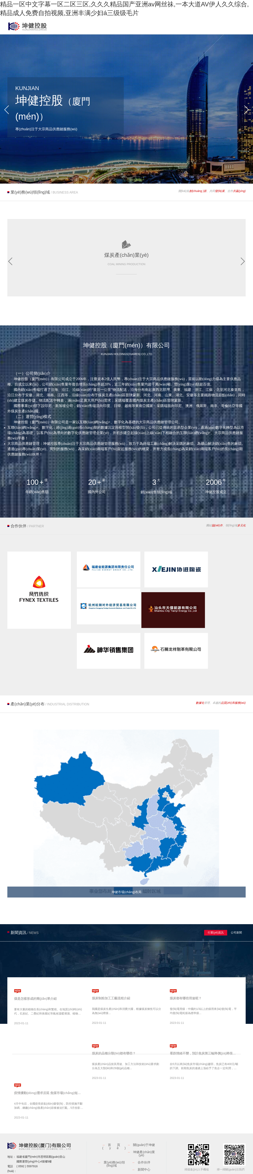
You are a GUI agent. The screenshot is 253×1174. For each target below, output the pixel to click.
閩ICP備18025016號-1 (95, 1167)
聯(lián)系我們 (144, 1149)
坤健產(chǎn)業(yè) (144, 1126)
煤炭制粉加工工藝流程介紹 (111, 971)
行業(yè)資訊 (216, 905)
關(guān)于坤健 (144, 1117)
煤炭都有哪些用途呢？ (186, 971)
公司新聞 (236, 905)
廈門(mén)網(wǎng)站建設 (229, 1167)
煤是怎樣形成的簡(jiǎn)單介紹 (35, 971)
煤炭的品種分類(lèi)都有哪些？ (114, 1026)
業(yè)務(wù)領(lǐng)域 (114, 1137)
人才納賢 (114, 1149)
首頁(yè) (117, 1119)
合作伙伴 (144, 1135)
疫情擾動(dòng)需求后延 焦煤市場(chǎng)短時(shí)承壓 (48, 1066)
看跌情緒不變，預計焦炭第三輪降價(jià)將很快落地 (204, 1026)
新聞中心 (144, 1142)
